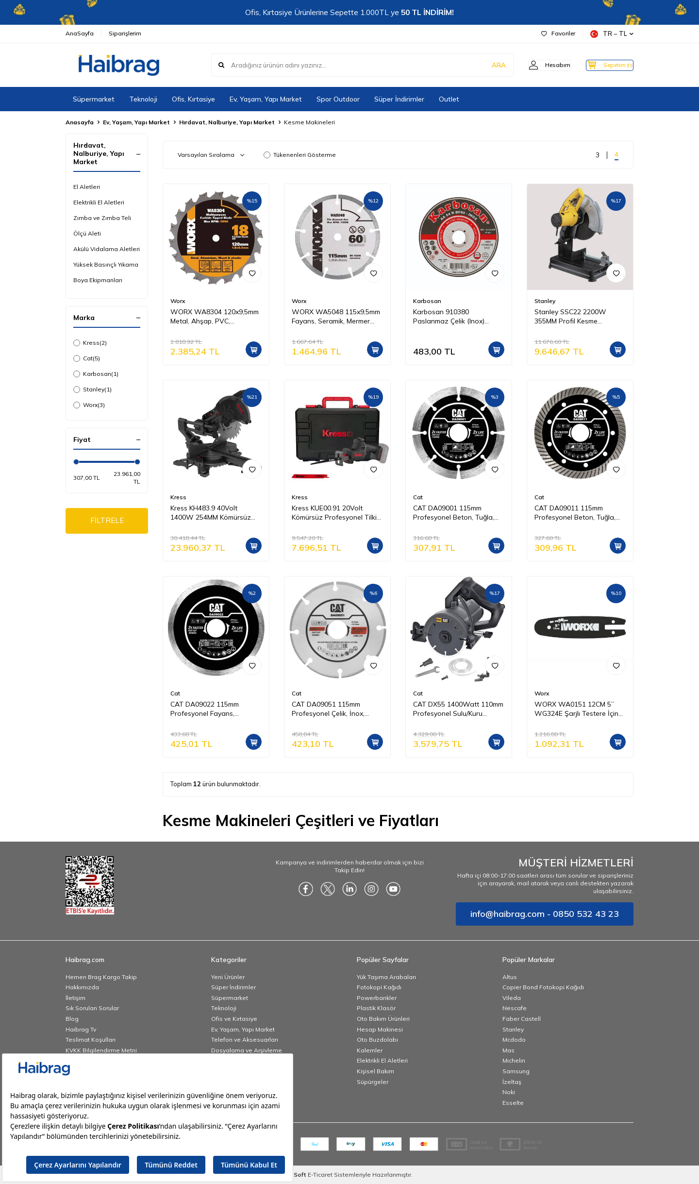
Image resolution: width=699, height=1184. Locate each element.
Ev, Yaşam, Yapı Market (266, 99)
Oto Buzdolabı (377, 1039)
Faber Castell (521, 1018)
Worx (89, 405)
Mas (508, 1050)
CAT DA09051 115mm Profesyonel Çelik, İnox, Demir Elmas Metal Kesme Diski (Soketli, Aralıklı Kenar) (335, 709)
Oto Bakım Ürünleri (383, 1018)
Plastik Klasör (376, 1008)
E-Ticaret (320, 1174)
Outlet (449, 99)
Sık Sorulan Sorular (92, 1008)
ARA (482, 65)
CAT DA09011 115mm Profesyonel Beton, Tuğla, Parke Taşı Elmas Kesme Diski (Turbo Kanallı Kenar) (575, 513)
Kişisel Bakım (375, 1071)
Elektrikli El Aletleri (98, 202)
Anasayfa (80, 122)
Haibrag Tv (81, 1029)
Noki (508, 1092)
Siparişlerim (125, 33)
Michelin (513, 1060)
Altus (509, 977)
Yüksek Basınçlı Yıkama (105, 264)
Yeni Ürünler (228, 977)
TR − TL (611, 34)
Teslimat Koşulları (91, 1039)
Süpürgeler (372, 1081)
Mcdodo (514, 1039)
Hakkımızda (82, 987)
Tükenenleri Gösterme (300, 154)
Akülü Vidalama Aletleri (106, 249)
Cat (86, 358)
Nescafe (514, 1008)
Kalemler (370, 1050)
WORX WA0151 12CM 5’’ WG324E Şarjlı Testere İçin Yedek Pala (576, 709)
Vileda (511, 997)
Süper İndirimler (399, 99)
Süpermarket (94, 99)
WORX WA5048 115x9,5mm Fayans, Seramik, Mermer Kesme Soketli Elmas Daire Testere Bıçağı (336, 316)
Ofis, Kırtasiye (193, 99)
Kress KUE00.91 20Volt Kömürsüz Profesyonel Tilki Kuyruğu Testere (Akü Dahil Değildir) (334, 513)
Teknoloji (143, 99)
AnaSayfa (80, 33)
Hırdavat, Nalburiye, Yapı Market (227, 122)
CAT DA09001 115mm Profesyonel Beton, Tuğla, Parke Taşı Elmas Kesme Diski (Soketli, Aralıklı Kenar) (456, 513)
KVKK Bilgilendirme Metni (101, 1050)
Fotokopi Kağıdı (379, 987)
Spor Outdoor (338, 99)
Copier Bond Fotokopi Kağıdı (543, 987)
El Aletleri (86, 186)
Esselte (513, 1102)
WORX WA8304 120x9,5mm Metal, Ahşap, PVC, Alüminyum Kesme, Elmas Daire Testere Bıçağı (214, 316)
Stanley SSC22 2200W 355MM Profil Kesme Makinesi (570, 316)
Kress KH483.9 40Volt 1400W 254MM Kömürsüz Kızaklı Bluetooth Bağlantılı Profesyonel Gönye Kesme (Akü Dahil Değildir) (212, 513)
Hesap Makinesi (380, 1029)
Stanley (92, 389)
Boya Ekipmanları (97, 280)
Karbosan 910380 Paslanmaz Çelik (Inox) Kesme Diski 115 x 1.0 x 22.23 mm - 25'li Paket (458, 316)
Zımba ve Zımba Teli (102, 217)
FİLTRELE (107, 521)
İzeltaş (511, 1081)
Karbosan (95, 374)
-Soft (297, 1174)
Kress (90, 343)
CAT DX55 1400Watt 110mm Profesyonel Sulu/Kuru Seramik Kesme (458, 709)
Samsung (516, 1071)
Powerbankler (377, 997)
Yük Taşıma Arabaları (386, 977)
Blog (72, 1018)
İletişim (75, 997)
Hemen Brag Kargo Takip (101, 977)
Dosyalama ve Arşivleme (246, 1050)
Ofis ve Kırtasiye (234, 1018)
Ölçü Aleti (87, 233)
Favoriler (558, 33)
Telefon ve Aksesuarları (244, 1039)
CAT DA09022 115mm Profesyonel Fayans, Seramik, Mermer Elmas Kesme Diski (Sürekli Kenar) (212, 709)
